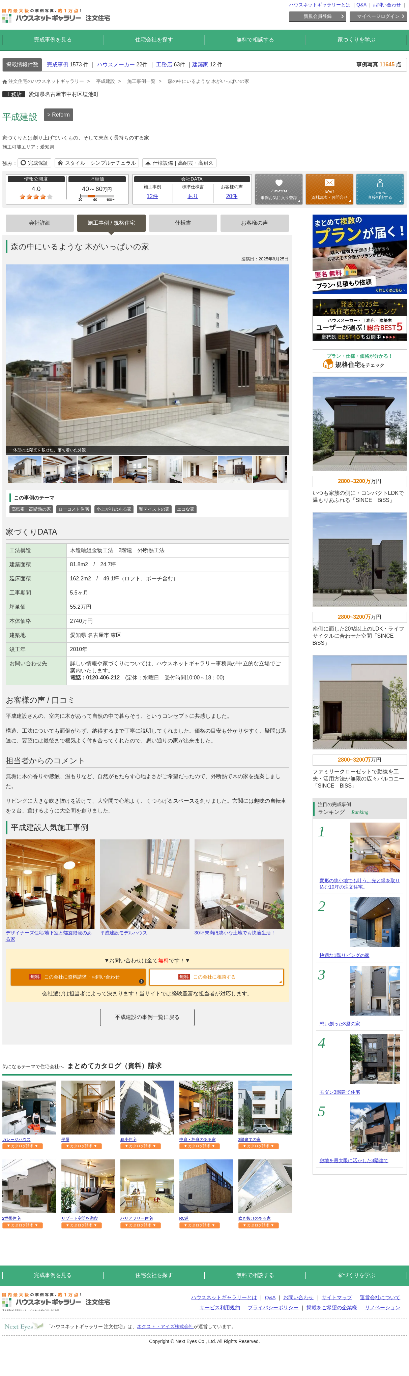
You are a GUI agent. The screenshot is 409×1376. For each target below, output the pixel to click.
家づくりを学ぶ (356, 39)
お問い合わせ (387, 4)
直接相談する (380, 195)
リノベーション (382, 1307)
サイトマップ (337, 1297)
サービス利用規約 (220, 1307)
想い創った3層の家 (340, 1023)
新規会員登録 (317, 16)
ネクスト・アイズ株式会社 (165, 1326)
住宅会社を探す (154, 39)
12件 (152, 196)
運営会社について (380, 1297)
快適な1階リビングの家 (345, 955)
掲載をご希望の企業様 (331, 1307)
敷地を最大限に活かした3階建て (354, 1160)
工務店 (164, 64)
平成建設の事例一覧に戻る (147, 1017)
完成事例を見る (53, 39)
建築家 (200, 64)
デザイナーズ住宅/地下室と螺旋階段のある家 (50, 933)
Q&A (361, 4)
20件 (232, 196)
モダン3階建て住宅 (340, 1092)
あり (192, 196)
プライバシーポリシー (273, 1307)
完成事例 (57, 64)
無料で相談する (255, 39)
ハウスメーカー (116, 64)
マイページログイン (378, 16)
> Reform (59, 115)
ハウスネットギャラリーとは (319, 4)
